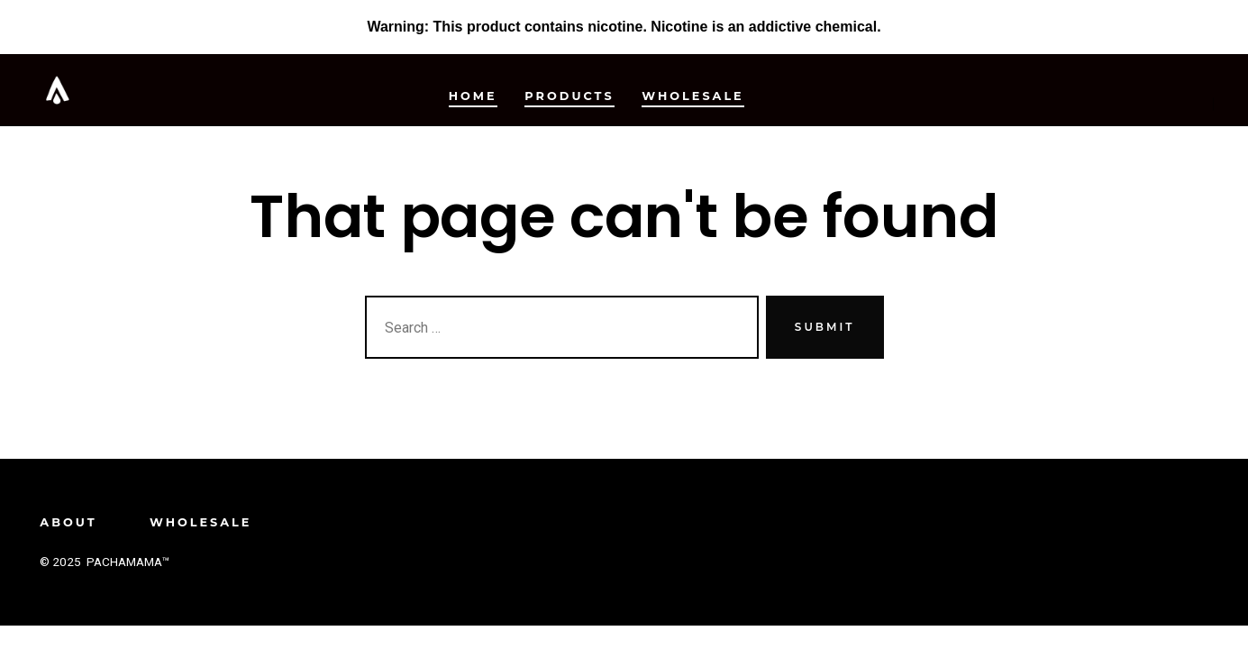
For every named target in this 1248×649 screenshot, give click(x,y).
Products (569, 96)
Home (473, 96)
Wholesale (692, 96)
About (68, 522)
